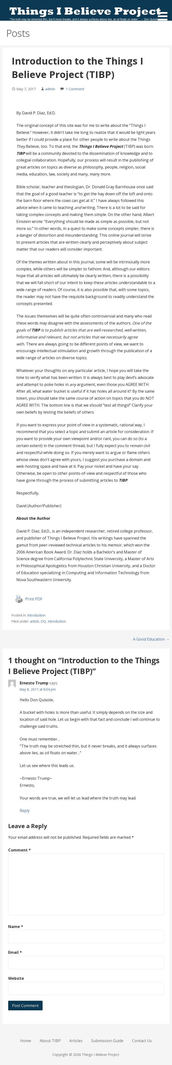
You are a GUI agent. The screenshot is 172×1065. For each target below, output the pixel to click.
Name (15, 926)
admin (50, 89)
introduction (57, 621)
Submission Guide (107, 1040)
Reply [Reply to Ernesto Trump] (25, 810)
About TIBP (50, 1040)
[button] (164, 11)
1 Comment (75, 89)
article (34, 621)
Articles (76, 1040)
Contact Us (142, 1040)
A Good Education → (151, 639)
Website (16, 978)
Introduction (36, 615)
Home (25, 1040)
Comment (19, 850)
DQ (43, 621)
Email (15, 952)
